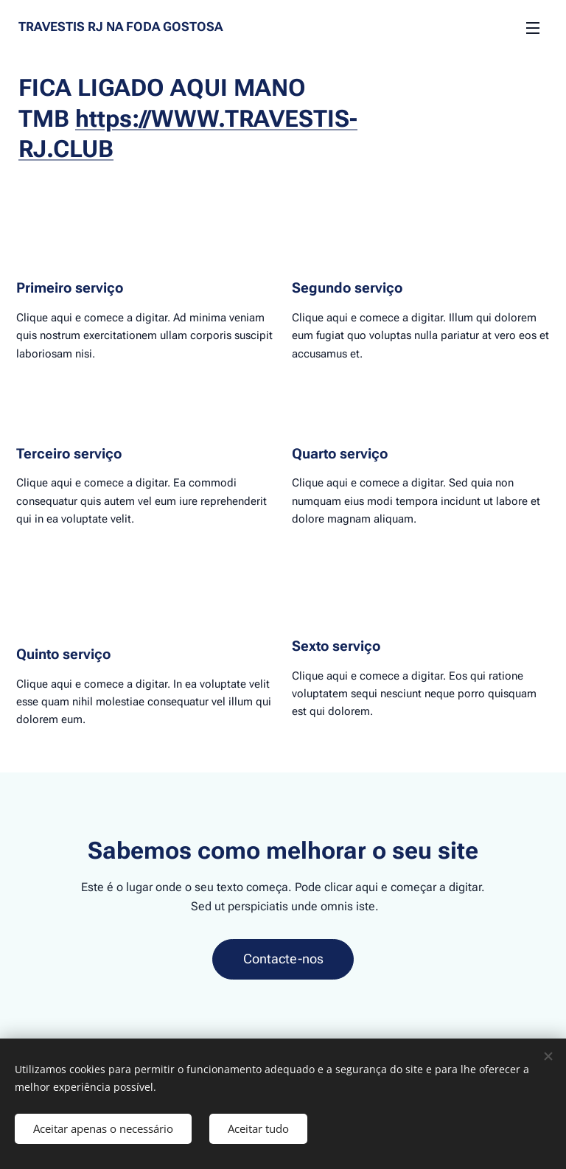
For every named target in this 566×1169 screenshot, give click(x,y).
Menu (532, 28)
